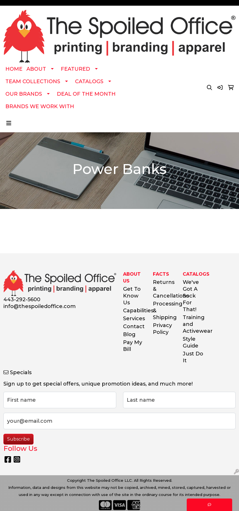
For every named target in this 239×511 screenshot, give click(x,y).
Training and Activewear (194, 324)
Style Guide (190, 342)
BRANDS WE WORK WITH (39, 106)
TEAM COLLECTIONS (32, 81)
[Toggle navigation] (9, 123)
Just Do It (193, 357)
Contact (134, 326)
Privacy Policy (162, 328)
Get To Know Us (132, 296)
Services (134, 318)
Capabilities (134, 310)
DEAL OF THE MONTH (86, 94)
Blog (129, 334)
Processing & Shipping (164, 311)
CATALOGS (89, 81)
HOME (13, 69)
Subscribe (18, 439)
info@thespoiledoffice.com (39, 306)
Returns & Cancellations (164, 289)
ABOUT (36, 69)
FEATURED (75, 69)
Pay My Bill (132, 345)
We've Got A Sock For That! (191, 296)
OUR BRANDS (23, 94)
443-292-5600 (21, 299)
